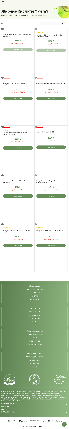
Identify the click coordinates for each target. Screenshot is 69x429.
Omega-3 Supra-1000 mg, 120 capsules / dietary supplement (48, 181)
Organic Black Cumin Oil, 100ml (45, 132)
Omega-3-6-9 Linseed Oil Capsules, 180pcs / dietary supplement (50, 35)
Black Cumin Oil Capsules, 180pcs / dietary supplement (16, 181)
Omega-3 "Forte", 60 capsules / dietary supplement (15, 84)
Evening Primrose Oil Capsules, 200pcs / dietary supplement (15, 133)
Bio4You (32, 426)
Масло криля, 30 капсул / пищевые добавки (50, 83)
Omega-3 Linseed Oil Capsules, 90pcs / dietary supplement (17, 35)
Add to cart (18, 98)
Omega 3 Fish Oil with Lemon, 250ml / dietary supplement (17, 231)
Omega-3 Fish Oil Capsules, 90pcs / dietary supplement (49, 231)
